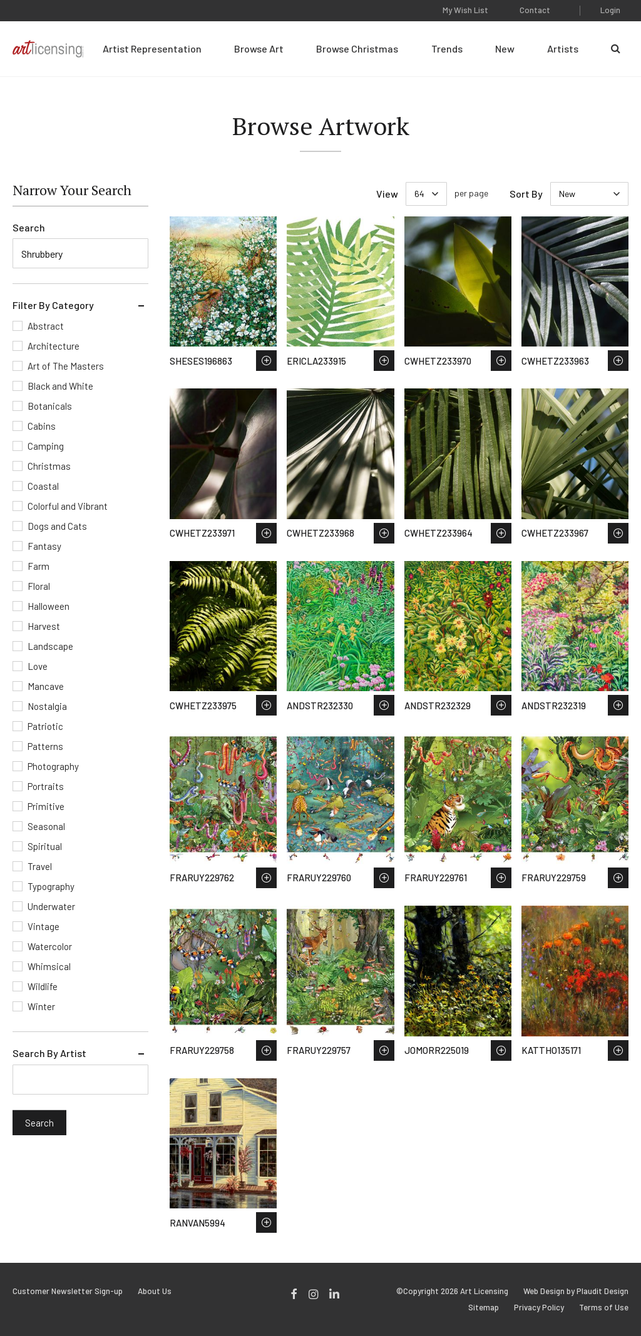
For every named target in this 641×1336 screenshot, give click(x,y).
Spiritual (45, 846)
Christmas (49, 466)
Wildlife (43, 986)
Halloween (48, 606)
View (387, 194)
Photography (53, 766)
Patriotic (45, 726)
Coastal (43, 486)
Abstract (46, 325)
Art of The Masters (66, 366)
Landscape (50, 646)
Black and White (60, 386)
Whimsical (49, 966)
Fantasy (44, 546)
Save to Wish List (266, 360)
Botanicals (50, 406)
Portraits (46, 786)
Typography (51, 886)
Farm (38, 566)
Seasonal (46, 826)
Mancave (46, 686)
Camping (46, 446)
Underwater (51, 906)
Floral (39, 586)
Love (38, 666)
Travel (40, 866)
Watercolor (50, 946)
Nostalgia (47, 706)
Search (29, 227)
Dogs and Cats (57, 526)
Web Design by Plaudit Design (575, 1291)
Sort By (526, 194)
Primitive (46, 806)
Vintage (43, 926)
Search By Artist (49, 1053)
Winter (41, 1006)
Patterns (45, 746)
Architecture (53, 346)
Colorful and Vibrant (68, 506)
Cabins (42, 426)
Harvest (44, 626)
